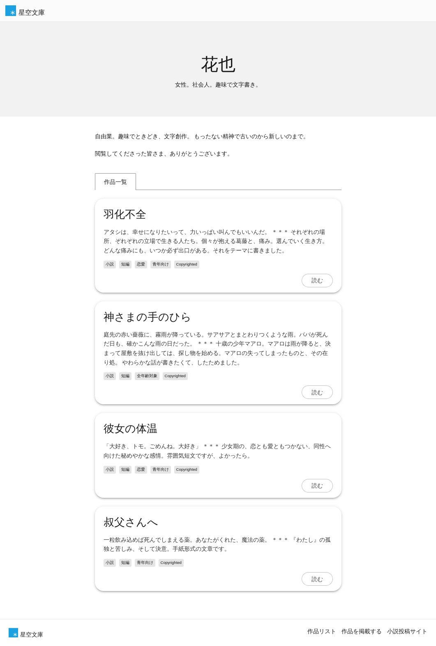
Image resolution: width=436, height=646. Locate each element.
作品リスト (321, 631)
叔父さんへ (131, 522)
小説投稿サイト (407, 631)
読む (317, 280)
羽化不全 (125, 214)
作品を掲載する (361, 631)
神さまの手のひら (147, 317)
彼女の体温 (130, 428)
